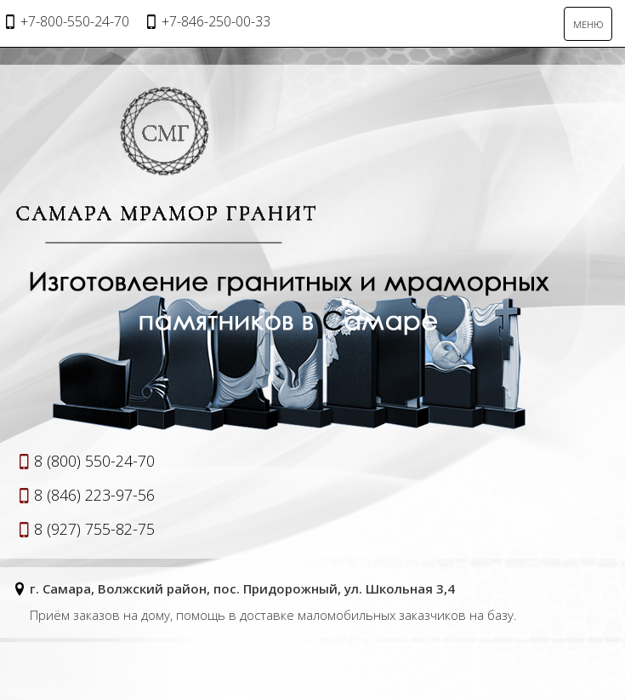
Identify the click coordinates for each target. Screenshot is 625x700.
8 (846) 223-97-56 (94, 495)
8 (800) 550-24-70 (94, 460)
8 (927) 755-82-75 (94, 529)
